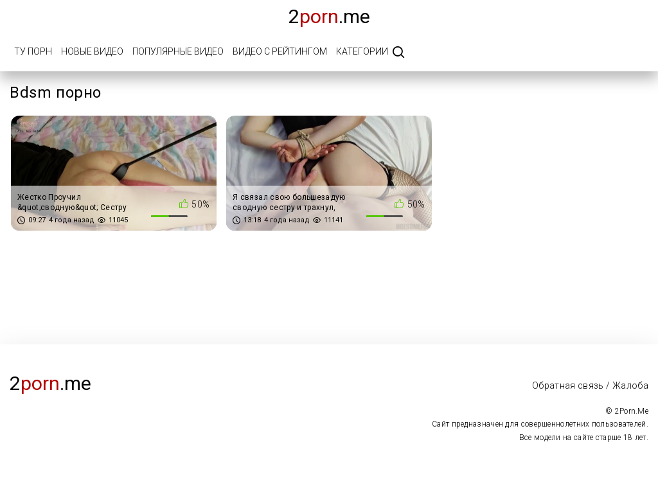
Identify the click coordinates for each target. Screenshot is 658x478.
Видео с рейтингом (280, 51)
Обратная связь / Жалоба (590, 385)
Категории (362, 51)
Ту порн (33, 51)
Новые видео (92, 51)
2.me (329, 16)
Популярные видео (178, 51)
